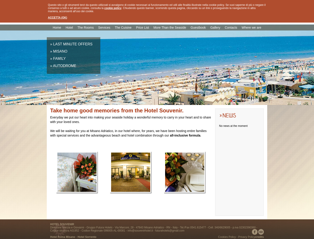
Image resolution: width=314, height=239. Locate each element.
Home (57, 27)
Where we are (251, 27)
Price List (142, 27)
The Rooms (85, 27)
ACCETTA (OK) (57, 17)
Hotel (69, 27)
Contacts (231, 27)
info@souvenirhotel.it (140, 230)
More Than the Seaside (169, 27)
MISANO (60, 51)
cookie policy (112, 8)
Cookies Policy (227, 237)
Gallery (215, 27)
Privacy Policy (246, 237)
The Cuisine (123, 27)
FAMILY (59, 58)
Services (104, 27)
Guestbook (198, 27)
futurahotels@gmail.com (169, 230)
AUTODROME (64, 66)
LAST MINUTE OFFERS (72, 44)
